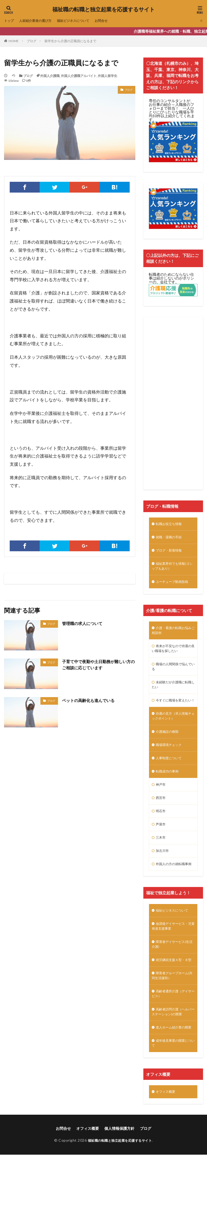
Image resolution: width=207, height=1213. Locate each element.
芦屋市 (161, 850)
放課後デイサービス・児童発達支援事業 (173, 962)
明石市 (161, 836)
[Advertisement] (173, 403)
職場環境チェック (171, 765)
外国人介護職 (50, 76)
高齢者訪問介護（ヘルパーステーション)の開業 (173, 1060)
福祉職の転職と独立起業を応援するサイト (103, 9)
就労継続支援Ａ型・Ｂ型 (173, 1001)
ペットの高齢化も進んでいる (90, 700)
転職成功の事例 (169, 793)
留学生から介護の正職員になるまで (70, 41)
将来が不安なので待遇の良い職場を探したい (173, 656)
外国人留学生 (107, 76)
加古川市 (163, 878)
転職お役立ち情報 (171, 524)
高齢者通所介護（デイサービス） (173, 1041)
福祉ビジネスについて (83, 20)
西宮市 (161, 821)
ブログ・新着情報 (171, 552)
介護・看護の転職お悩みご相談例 (173, 636)
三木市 (161, 864)
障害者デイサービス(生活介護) (173, 981)
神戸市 (161, 807)
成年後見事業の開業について (173, 1100)
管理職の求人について (83, 623)
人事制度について (171, 779)
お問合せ (114, 20)
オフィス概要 (167, 1149)
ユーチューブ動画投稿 (175, 586)
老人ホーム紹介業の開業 (173, 1080)
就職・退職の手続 (171, 538)
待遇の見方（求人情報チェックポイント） (173, 735)
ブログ (31, 41)
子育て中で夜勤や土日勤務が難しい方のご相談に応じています (96, 665)
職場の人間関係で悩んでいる (173, 675)
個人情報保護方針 (119, 1186)
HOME (14, 41)
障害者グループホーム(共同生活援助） (173, 1021)
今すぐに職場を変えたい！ (173, 715)
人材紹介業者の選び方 (39, 20)
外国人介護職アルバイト (78, 76)
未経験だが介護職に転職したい (173, 695)
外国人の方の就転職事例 (173, 895)
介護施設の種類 (169, 751)
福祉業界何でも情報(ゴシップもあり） (173, 569)
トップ (9, 20)
